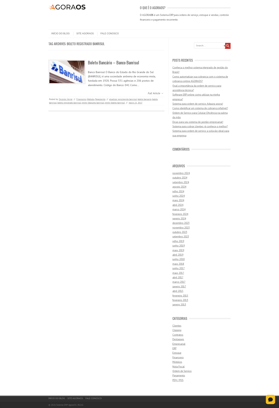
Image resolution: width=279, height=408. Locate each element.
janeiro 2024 (179, 218)
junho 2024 (178, 196)
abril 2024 (177, 205)
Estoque (176, 353)
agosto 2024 (179, 186)
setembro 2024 (180, 182)
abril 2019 (177, 254)
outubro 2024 (179, 177)
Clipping (176, 330)
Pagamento (100, 99)
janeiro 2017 (179, 286)
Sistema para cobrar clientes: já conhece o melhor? (200, 126)
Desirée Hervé (65, 99)
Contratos (177, 334)
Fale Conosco (109, 33)
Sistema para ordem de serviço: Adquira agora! (197, 103)
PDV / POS (177, 380)
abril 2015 (177, 291)
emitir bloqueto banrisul (93, 102)
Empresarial (178, 344)
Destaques (178, 339)
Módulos (90, 99)
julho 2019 (178, 241)
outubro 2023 (179, 232)
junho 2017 (178, 268)
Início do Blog (60, 33)
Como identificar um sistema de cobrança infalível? (200, 108)
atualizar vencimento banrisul (123, 99)
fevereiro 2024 (180, 214)
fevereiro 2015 (180, 295)
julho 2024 (178, 191)
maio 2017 (178, 273)
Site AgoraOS (85, 33)
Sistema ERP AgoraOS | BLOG (69, 405)
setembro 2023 (180, 236)
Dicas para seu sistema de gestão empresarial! (197, 122)
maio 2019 (178, 250)
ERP (174, 348)
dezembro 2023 (180, 223)
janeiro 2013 (179, 304)
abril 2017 (177, 277)
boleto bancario (144, 99)
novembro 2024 (181, 173)
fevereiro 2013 (180, 300)
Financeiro (81, 99)
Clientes (176, 325)
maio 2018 (178, 264)
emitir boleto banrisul (115, 102)
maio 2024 (178, 200)
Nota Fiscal (178, 366)
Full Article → (156, 93)
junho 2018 (178, 259)
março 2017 (178, 282)
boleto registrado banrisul (69, 102)
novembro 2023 (181, 227)
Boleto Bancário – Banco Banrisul (113, 62)
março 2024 (178, 209)
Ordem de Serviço (182, 371)
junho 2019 (178, 245)
